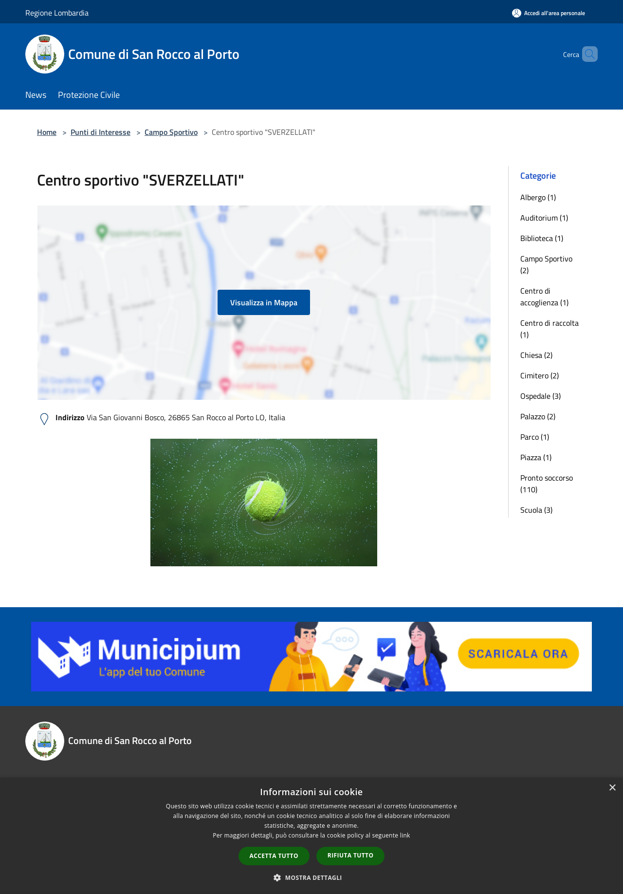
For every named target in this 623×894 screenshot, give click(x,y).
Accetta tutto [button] (274, 856)
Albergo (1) (538, 197)
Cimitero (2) (539, 375)
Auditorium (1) (544, 218)
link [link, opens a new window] (405, 835)
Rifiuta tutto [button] (351, 855)
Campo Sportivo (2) (546, 264)
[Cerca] (586, 54)
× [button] (612, 788)
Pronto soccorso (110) (546, 483)
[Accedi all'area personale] (548, 12)
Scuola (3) (536, 510)
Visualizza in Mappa (263, 302)
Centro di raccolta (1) (549, 328)
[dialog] (311, 836)
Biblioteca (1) (541, 238)
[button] (311, 877)
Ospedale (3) (540, 396)
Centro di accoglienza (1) (544, 296)
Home (46, 132)
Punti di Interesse (100, 132)
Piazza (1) (535, 457)
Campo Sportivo (171, 132)
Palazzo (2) (537, 416)
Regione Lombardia (57, 13)
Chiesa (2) (536, 355)
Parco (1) (534, 437)
